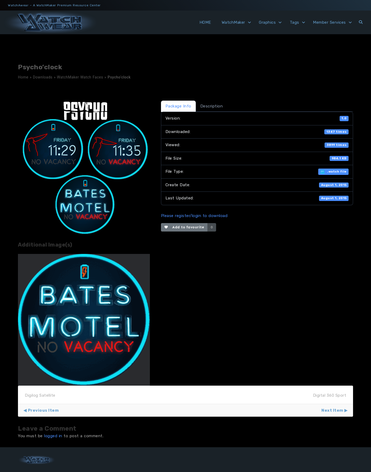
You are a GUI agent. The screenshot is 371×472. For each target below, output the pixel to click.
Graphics (267, 22)
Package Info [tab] (178, 106)
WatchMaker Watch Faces (80, 77)
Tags (294, 22)
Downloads (43, 77)
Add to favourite (184, 227)
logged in (53, 436)
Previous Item (43, 410)
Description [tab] (211, 106)
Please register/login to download (194, 215)
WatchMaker (233, 22)
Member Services (329, 22)
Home (23, 77)
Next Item (332, 410)
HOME (205, 22)
